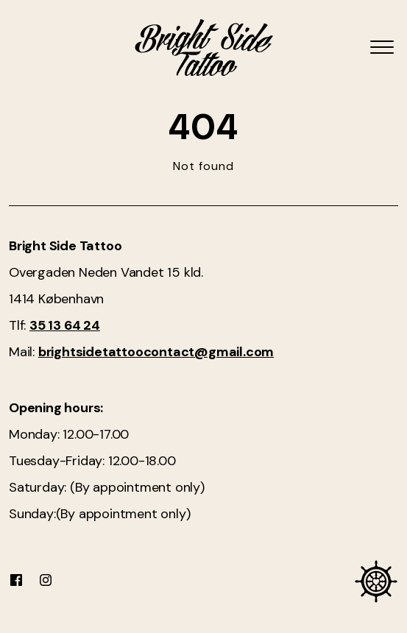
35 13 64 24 (64, 325)
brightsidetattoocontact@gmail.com (156, 352)
